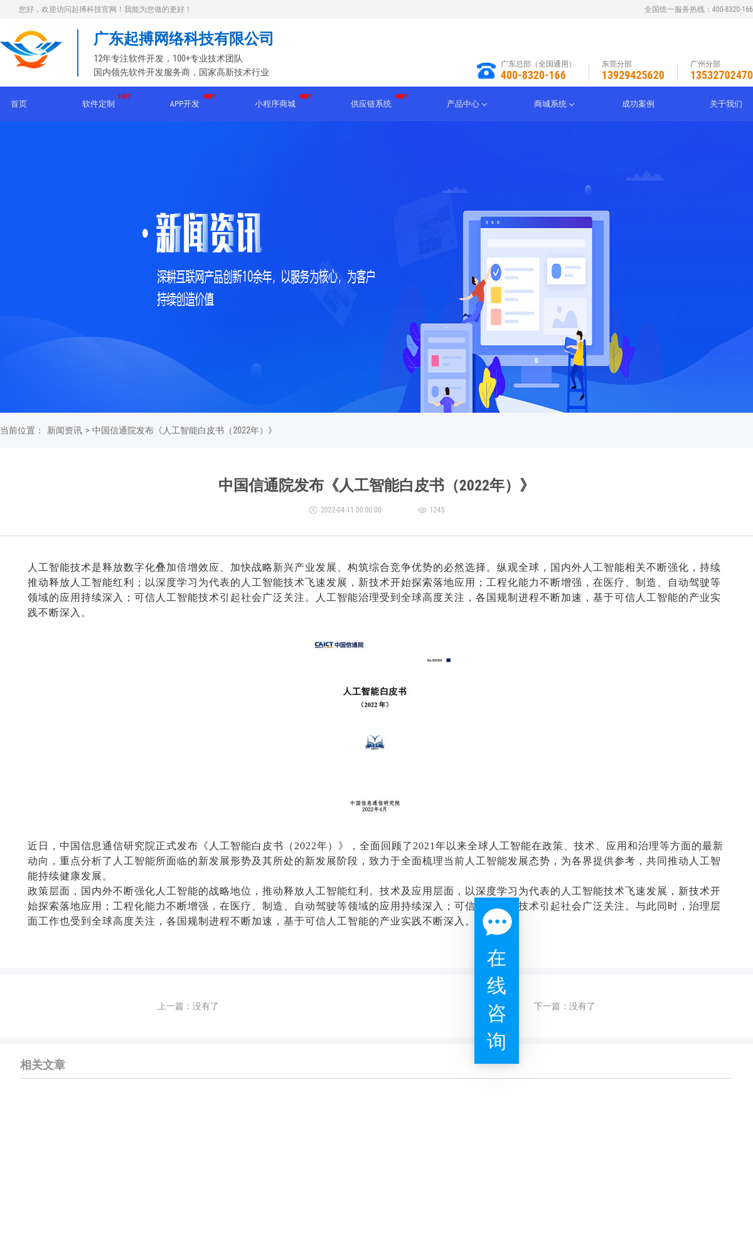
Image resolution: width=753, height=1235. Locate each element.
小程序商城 (275, 104)
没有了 (206, 1006)
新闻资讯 (64, 430)
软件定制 (98, 104)
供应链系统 (371, 104)
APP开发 (185, 104)
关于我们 (726, 104)
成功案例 (638, 104)
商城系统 (550, 104)
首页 (19, 104)
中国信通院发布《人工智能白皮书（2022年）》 (184, 430)
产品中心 (463, 104)
